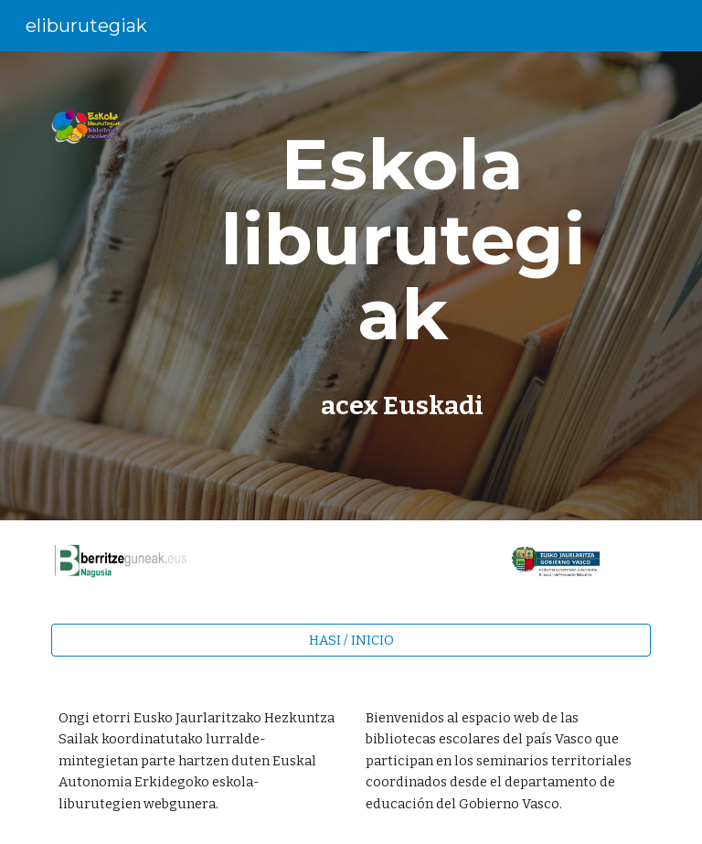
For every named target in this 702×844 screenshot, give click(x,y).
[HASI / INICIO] (350, 639)
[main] (402, 239)
